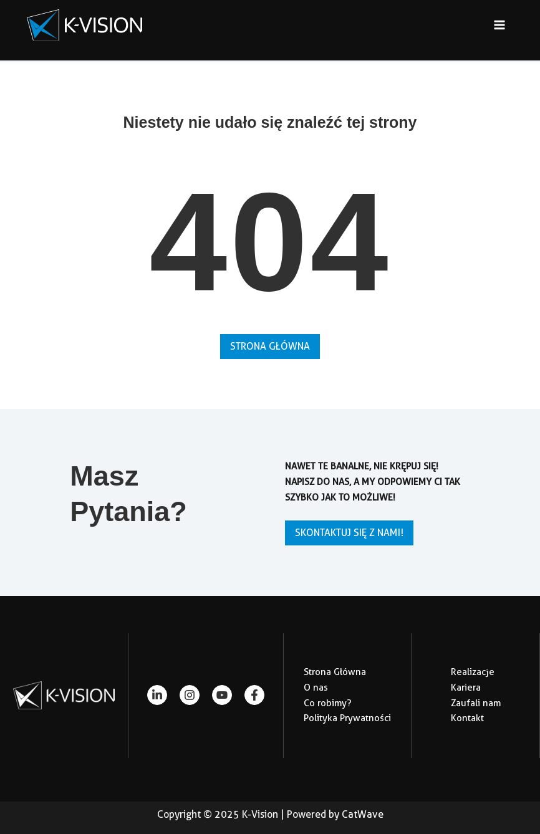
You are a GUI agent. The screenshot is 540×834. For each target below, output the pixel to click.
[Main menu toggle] (499, 25)
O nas (316, 687)
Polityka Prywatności (347, 718)
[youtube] (222, 695)
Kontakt (467, 718)
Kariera (466, 687)
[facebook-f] (254, 695)
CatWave (362, 814)
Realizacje (472, 672)
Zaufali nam (476, 703)
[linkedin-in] (157, 695)
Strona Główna (335, 672)
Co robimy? (328, 703)
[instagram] (190, 695)
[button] (270, 346)
